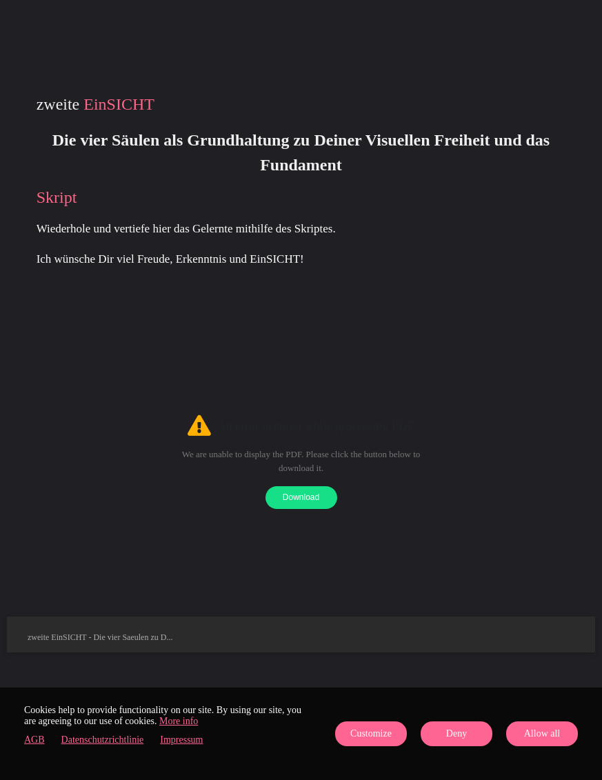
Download (301, 497)
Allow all (542, 733)
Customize (371, 733)
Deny (456, 733)
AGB (34, 739)
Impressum (181, 739)
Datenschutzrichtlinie (102, 739)
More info (178, 721)
